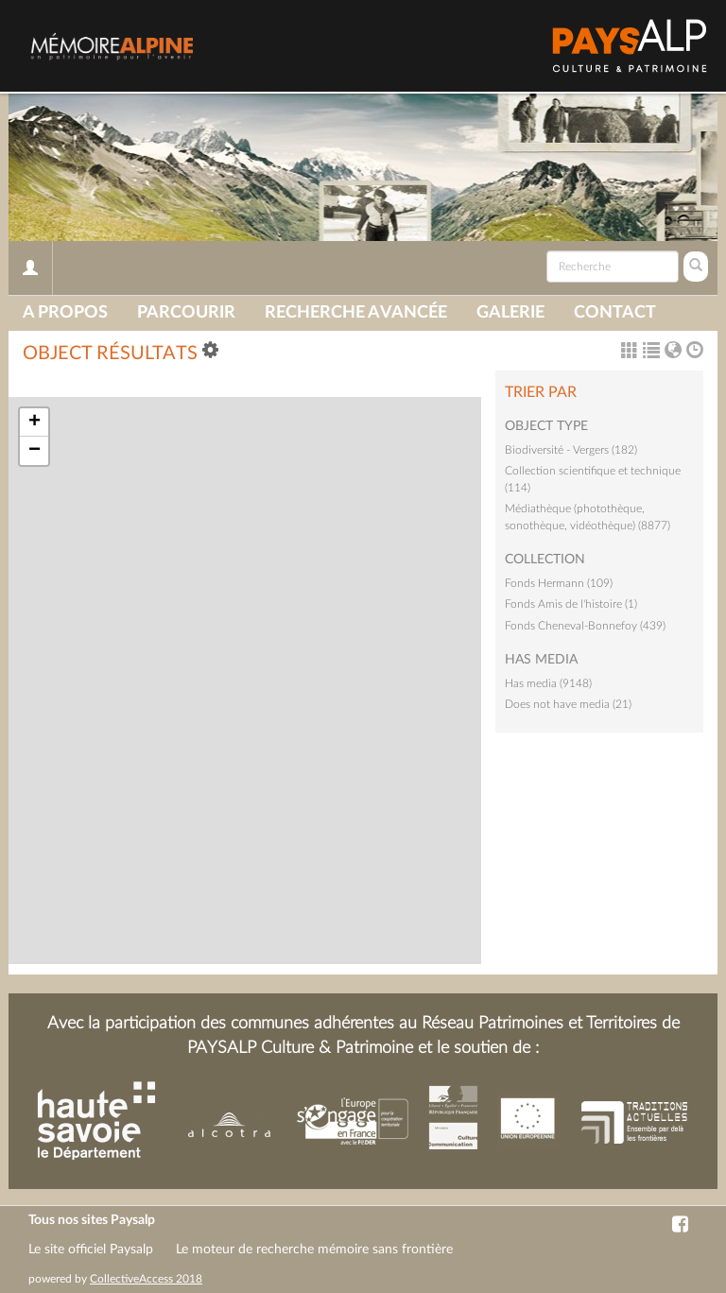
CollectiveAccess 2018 (146, 1278)
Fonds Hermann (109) (559, 583)
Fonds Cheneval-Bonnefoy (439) (585, 625)
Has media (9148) (548, 683)
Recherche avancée (356, 312)
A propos (65, 312)
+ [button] (34, 422)
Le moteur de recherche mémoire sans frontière (314, 1249)
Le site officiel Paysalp (90, 1249)
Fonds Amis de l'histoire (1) (571, 604)
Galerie (510, 312)
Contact (615, 312)
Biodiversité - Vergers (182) (571, 450)
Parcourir (186, 312)
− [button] (34, 451)
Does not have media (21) (568, 704)
